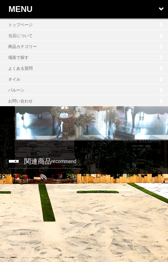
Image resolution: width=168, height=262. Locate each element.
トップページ (20, 25)
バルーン (16, 90)
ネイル (14, 79)
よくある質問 (20, 68)
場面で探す (18, 57)
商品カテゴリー (22, 47)
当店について (20, 36)
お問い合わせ (20, 101)
